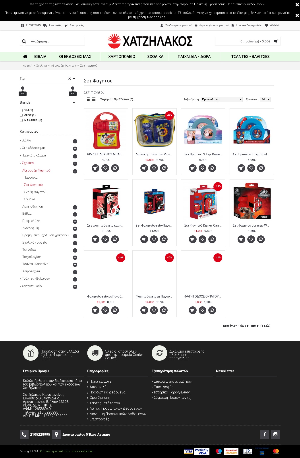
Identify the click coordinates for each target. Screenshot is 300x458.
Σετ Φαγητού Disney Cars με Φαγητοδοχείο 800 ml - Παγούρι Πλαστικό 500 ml (204, 225)
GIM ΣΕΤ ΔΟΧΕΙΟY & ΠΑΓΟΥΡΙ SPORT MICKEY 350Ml (106, 154)
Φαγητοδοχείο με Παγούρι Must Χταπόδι (106, 296)
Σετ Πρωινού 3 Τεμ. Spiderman (252, 154)
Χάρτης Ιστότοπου (103, 403)
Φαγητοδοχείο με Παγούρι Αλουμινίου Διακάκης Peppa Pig (155, 296)
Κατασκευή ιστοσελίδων (55, 451)
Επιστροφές (98, 419)
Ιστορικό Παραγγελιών (171, 392)
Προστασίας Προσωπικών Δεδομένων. (236, 4)
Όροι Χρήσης (98, 397)
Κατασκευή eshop (82, 451)
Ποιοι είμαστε (99, 381)
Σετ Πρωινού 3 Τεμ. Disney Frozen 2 (204, 154)
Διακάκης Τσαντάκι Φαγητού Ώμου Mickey (155, 154)
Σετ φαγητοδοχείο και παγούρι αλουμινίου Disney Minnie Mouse (106, 225)
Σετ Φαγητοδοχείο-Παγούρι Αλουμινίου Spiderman (155, 225)
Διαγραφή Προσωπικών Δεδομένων (117, 414)
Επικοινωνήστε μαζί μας (172, 381)
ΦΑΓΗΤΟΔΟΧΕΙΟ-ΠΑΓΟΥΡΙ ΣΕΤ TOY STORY (204, 296)
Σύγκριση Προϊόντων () (172, 397)
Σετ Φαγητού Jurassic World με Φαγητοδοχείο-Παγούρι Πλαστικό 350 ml (252, 225)
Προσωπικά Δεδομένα (106, 392)
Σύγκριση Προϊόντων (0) (116, 99)
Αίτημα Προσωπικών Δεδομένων (114, 408)
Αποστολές (97, 387)
